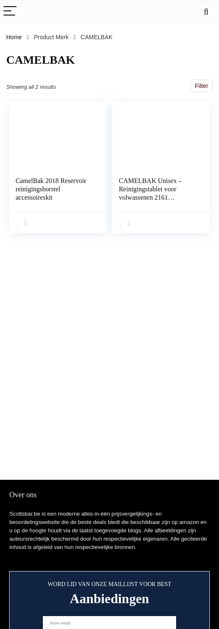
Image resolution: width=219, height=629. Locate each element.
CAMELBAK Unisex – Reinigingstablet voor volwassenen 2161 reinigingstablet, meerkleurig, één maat (150, 197)
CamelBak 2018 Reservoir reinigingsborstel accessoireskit (50, 189)
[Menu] (10, 11)
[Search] (206, 11)
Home (14, 37)
